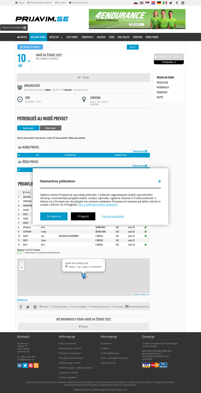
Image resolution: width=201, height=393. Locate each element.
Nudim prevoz (28, 128)
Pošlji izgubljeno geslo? (40, 2)
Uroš (43, 227)
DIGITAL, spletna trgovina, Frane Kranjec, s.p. (105, 389)
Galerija (101, 37)
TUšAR (25, 218)
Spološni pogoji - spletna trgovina (75, 367)
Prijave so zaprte (168, 57)
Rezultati (56, 37)
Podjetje (104, 348)
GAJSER (26, 209)
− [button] (22, 267)
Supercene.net (108, 362)
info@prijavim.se (25, 359)
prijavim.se (144, 294)
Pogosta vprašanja (68, 372)
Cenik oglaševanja (109, 352)
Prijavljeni (162, 82)
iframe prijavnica (58, 306)
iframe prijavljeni (77, 306)
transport (162, 92)
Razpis (83, 77)
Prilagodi (83, 216)
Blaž (43, 244)
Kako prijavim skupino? (70, 348)
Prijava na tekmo (165, 77)
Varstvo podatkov (113, 216)
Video (111, 37)
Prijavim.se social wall (70, 352)
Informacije (163, 87)
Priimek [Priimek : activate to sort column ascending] (27, 192)
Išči (133, 47)
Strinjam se (54, 216)
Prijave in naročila (14, 27)
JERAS (25, 214)
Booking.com (22, 299)
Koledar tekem (38, 37)
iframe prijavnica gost (98, 306)
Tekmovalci (87, 37)
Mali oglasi (124, 37)
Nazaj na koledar (30, 47)
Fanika (43, 231)
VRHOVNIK (27, 201)
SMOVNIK (26, 196)
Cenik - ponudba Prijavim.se (114, 357)
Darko (43, 240)
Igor (42, 235)
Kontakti (61, 2)
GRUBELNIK (27, 205)
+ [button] (22, 262)
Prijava (20, 2)
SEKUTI (25, 222)
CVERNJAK (27, 231)
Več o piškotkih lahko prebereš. (98, 205)
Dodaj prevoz (140, 151)
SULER (25, 235)
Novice (22, 37)
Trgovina (137, 37)
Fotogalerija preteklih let (136, 306)
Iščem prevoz (51, 128)
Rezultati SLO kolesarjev (71, 357)
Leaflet (136, 294)
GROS (25, 240)
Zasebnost (106, 343)
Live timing (72, 37)
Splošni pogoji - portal (69, 362)
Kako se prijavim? (78, 2)
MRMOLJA (27, 227)
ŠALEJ (25, 244)
